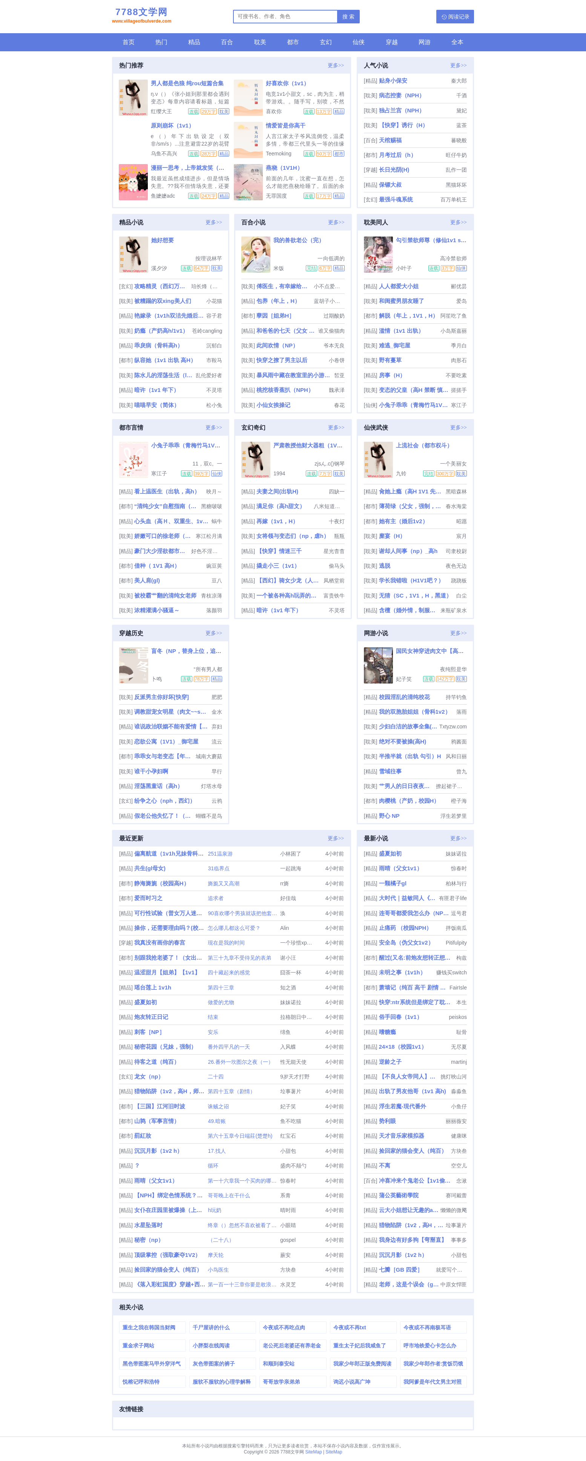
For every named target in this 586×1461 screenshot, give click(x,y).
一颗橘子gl (393, 883)
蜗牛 (217, 521)
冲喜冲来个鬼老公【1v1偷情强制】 (417, 1180)
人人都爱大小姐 (399, 286)
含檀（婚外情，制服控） (409, 610)
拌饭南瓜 (456, 928)
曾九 (461, 771)
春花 (339, 405)
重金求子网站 (138, 1346)
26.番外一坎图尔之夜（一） (240, 1062)
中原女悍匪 (453, 1284)
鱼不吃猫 (290, 1121)
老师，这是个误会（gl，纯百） (409, 1284)
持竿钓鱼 (456, 697)
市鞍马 (214, 360)
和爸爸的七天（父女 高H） (286, 330)
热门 (161, 42)
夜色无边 (456, 566)
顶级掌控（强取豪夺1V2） (167, 1255)
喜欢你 (274, 111)
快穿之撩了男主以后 (281, 360)
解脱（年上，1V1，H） (409, 315)
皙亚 (339, 375)
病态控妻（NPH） (402, 95)
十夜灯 (337, 521)
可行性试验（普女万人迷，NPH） (177, 913)
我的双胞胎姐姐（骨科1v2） (415, 711)
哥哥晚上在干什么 (229, 1195)
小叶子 (404, 268)
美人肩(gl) (147, 580)
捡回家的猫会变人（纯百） (168, 1269)
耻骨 (461, 1032)
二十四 (216, 1077)
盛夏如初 (145, 1002)
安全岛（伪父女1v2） (406, 942)
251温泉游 (220, 854)
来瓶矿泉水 (453, 610)
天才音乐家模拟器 (401, 1135)
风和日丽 (456, 756)
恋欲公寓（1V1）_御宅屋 (166, 741)
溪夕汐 (159, 268)
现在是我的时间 (226, 943)
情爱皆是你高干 (285, 125)
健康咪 (459, 1136)
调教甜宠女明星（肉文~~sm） (172, 711)
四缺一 (337, 492)
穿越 (392, 42)
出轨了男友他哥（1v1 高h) (412, 1091)
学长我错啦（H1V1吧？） (411, 580)
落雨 (461, 712)
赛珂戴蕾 (456, 1195)
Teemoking (278, 154)
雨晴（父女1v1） (156, 1180)
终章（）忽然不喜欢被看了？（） (247, 1225)
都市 (293, 42)
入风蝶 (288, 1047)
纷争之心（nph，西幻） (165, 800)
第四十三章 (221, 988)
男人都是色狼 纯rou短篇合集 (187, 83)
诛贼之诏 (218, 1106)
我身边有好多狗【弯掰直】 (413, 1240)
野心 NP (389, 816)
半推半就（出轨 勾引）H (410, 756)
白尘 (461, 596)
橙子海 (459, 801)
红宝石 (288, 1136)
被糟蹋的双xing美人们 (162, 301)
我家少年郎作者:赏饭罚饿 (433, 1364)
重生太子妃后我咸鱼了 (359, 1346)
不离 (384, 1165)
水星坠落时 (148, 1225)
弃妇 (217, 727)
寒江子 (459, 405)
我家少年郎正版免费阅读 (362, 1364)
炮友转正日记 (151, 1017)
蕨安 (285, 1255)
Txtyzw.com (453, 727)
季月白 (459, 346)
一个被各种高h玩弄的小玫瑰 (289, 595)
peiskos (458, 1017)
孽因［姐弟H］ (275, 315)
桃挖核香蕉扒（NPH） (285, 390)
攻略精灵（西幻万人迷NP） (162, 286)
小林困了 (290, 854)
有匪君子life (453, 898)
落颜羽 (214, 610)
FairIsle (458, 988)
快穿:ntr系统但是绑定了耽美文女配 (417, 1002)
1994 (279, 473)
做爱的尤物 (221, 1002)
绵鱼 (285, 1032)
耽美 (260, 42)
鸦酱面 (459, 742)
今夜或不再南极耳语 (427, 1327)
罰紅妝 (142, 1135)
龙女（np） (149, 1076)
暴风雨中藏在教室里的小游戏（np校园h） (294, 375)
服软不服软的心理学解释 (222, 1382)
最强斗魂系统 (396, 199)
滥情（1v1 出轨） (401, 330)
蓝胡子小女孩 (329, 301)
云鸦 (217, 801)
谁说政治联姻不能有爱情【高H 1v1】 (172, 726)
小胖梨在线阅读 (211, 1346)
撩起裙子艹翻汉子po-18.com (451, 786)
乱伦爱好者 (209, 375)
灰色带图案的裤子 (214, 1364)
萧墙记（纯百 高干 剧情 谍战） (413, 987)
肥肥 (217, 697)
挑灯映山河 (453, 1077)
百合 (227, 42)
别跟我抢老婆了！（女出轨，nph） (179, 957)
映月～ (214, 492)
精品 (194, 42)
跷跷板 (459, 581)
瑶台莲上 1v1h (152, 987)
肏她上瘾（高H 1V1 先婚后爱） (411, 491)
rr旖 (284, 883)
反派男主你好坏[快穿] (161, 697)
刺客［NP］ (149, 1032)
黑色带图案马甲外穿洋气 (152, 1364)
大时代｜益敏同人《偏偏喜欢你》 (408, 898)
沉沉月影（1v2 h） (158, 1151)
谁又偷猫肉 (331, 331)
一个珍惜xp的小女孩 (304, 943)
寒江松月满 (209, 536)
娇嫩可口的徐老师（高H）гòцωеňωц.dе (164, 536)
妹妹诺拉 (290, 1002)
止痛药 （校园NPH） (405, 928)
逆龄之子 (390, 1061)
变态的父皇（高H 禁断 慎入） (414, 390)
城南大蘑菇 (209, 756)
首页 (129, 42)
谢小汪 (288, 958)
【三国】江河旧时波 (159, 1106)
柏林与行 (456, 883)
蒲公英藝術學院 (399, 1195)
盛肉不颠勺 (293, 1166)
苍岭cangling (207, 331)
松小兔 (214, 405)
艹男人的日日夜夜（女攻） (407, 786)
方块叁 (288, 1270)
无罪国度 (276, 196)
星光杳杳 (334, 551)
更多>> (336, 65)
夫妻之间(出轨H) (277, 491)
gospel (288, 1240)
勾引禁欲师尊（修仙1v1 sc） (433, 240)
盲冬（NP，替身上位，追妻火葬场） (197, 651)
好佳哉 (288, 898)
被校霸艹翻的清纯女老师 (165, 595)
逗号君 (459, 913)
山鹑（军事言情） (156, 1121)
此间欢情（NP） (277, 345)
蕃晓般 (459, 140)
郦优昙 (459, 286)
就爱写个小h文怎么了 (451, 1270)
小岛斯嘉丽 (453, 331)
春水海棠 (456, 506)
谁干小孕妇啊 (151, 771)
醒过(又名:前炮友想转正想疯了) (417, 957)
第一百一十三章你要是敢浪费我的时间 (253, 1284)
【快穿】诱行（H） (403, 125)
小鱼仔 (459, 1106)
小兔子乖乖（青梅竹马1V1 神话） (414, 405)
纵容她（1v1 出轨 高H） (165, 360)
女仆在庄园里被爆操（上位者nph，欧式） (187, 1210)
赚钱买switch (451, 972)
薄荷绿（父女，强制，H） (411, 506)
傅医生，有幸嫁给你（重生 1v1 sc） (284, 286)
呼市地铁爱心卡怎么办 (429, 1346)
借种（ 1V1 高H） (157, 565)
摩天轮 (216, 1255)
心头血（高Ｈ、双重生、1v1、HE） (172, 521)
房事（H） (392, 375)
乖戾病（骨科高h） (158, 345)
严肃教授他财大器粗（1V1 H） (312, 445)
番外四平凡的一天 (229, 1047)
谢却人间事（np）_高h (408, 551)
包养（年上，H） (278, 301)
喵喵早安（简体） (156, 405)
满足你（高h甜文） (280, 506)
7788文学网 (142, 16)
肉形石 (459, 360)
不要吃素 (456, 375)
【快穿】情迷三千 (279, 551)
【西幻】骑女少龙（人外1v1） (289, 580)
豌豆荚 (214, 566)
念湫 (461, 1181)
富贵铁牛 (334, 596)
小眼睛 (288, 1225)
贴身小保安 (393, 80)
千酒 (461, 95)
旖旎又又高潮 (223, 883)
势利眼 (387, 1121)
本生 (461, 1002)
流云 (217, 742)
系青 (285, 1195)
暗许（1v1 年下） (156, 390)
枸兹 (461, 958)
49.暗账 (217, 1121)
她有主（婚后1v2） (403, 521)
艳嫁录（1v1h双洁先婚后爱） (169, 315)
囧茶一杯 (290, 972)
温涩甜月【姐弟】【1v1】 (167, 972)
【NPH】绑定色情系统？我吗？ (174, 1195)
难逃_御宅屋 (394, 345)
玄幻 (326, 42)
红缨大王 (161, 111)
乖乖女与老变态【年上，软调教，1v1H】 (164, 756)
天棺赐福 (390, 140)
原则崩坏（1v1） (172, 125)
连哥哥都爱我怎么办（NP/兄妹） (414, 913)
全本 (457, 42)
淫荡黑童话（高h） (158, 786)
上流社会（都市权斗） (424, 445)
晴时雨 (288, 1210)
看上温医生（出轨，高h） (167, 491)
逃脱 (384, 565)
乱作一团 (456, 170)
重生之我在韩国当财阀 (149, 1327)
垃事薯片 (290, 1091)
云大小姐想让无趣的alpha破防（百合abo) (409, 1210)
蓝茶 (461, 125)
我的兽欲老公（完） (298, 240)
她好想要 (162, 240)
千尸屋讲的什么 (211, 1327)
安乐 (213, 1032)
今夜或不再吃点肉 (284, 1327)
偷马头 (337, 566)
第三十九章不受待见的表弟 (239, 958)
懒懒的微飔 (453, 1210)
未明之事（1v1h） (402, 972)
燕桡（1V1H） (284, 167)
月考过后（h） (397, 155)
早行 (217, 771)
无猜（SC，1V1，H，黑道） (415, 595)
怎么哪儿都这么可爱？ (234, 928)
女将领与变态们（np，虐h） (292, 536)
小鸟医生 (218, 1270)
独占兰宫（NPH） (402, 110)
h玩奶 (214, 1210)
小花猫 (214, 301)
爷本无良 (334, 346)
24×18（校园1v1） (403, 1046)
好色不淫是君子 (206, 551)
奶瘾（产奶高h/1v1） (161, 330)
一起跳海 (290, 868)
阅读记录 (458, 17)
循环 (213, 1166)
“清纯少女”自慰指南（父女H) (166, 506)
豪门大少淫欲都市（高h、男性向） (162, 551)
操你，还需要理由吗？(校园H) (172, 928)
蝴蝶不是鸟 (209, 816)
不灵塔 (214, 390)
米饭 (278, 268)
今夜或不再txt (349, 1327)
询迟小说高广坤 (351, 1382)
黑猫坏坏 (456, 185)
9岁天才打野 (295, 1077)
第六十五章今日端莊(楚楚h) (240, 1136)
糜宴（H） (392, 536)
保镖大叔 (390, 184)
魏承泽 (337, 390)
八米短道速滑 (329, 506)
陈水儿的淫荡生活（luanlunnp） (164, 375)
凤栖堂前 (334, 581)
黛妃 (461, 111)
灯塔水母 (211, 786)
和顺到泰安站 (279, 1364)
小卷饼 (337, 360)
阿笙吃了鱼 (453, 316)
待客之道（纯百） (156, 1061)
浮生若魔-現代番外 (402, 1106)
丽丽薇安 (456, 1121)
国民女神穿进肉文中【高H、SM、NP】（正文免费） (462, 651)
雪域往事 (390, 771)
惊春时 (288, 1181)
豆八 (217, 581)
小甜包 (288, 1151)
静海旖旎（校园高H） (161, 883)
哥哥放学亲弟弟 (281, 1382)
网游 (425, 42)
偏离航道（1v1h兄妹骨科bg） (172, 853)
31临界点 (219, 868)
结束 (213, 1017)
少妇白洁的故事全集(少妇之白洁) (408, 726)
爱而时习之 (148, 898)
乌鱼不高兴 (164, 154)
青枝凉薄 (211, 596)
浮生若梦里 (453, 816)
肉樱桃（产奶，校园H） (409, 800)
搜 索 (348, 17)
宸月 (461, 536)
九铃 (401, 473)
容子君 (214, 316)
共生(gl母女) (150, 868)
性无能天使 (293, 1062)
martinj (459, 1062)
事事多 (459, 1240)
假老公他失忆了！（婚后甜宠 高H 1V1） (164, 816)
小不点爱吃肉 (329, 286)
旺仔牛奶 (456, 155)
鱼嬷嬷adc (163, 196)
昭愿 (461, 521)
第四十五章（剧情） (231, 1091)
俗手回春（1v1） (400, 1017)
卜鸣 (156, 679)
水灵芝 (288, 1284)
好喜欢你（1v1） (287, 83)
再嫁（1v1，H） (277, 521)
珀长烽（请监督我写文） (206, 286)
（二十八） (221, 1240)
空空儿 (459, 1166)
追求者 (216, 898)
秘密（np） (149, 1240)
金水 (217, 712)
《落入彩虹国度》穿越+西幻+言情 (177, 1284)
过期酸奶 (334, 316)
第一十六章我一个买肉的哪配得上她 (250, 1181)
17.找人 (217, 1151)
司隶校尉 (456, 551)
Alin (284, 928)
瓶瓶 (339, 536)
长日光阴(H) (394, 169)
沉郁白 (214, 346)
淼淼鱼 (459, 1091)
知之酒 (288, 988)
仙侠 (359, 42)
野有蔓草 (390, 360)
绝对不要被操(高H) (402, 741)
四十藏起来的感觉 (229, 972)
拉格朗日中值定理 (301, 1017)
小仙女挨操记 (273, 405)
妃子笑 (404, 679)
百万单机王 (453, 200)
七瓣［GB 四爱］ (401, 1269)
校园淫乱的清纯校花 (404, 697)
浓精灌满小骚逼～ (156, 610)
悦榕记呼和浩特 (141, 1382)
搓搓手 (459, 390)
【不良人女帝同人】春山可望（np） (409, 1076)
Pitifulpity (456, 943)
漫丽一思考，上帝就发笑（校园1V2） (198, 167)
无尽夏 (459, 1047)
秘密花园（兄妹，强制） (165, 1046)
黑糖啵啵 (211, 506)
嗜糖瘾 (387, 1032)
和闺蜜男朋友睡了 (401, 301)
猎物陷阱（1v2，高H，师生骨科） (177, 1091)
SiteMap (313, 1452)
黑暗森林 (456, 492)
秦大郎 (459, 81)
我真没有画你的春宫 (159, 942)
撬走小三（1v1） (278, 565)
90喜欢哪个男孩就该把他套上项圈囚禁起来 (258, 913)
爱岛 (461, 301)
